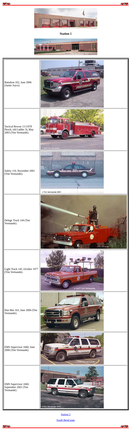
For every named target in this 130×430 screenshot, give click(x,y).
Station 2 (65, 414)
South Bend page (65, 420)
